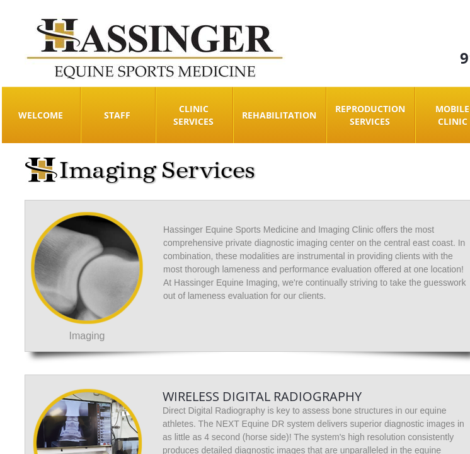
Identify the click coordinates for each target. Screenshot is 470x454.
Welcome (40, 115)
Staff (117, 115)
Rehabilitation (279, 115)
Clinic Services (193, 115)
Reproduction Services (370, 115)
